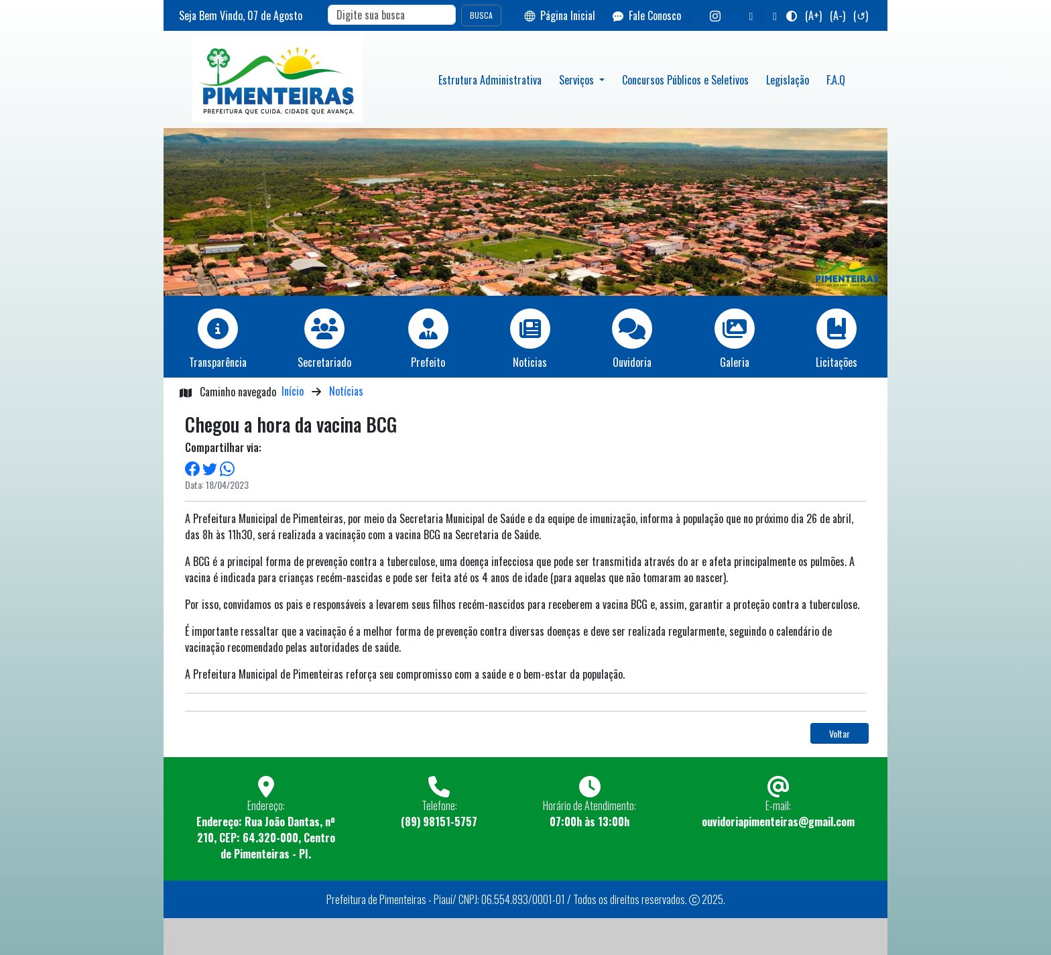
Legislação (787, 80)
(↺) (860, 15)
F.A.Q (835, 80)
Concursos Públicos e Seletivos (685, 80)
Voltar (839, 733)
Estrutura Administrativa (490, 80)
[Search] (392, 15)
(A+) (813, 15)
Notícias (346, 391)
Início (293, 391)
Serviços (578, 80)
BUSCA (481, 15)
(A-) (837, 15)
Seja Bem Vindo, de (240, 15)
